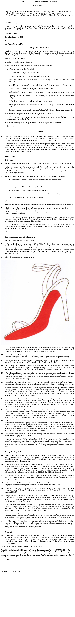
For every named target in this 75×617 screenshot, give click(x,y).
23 (2, 488)
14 (2, 382)
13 (2, 373)
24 (2, 495)
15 (2, 399)
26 (2, 514)
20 (2, 464)
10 (2, 355)
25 (2, 505)
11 (2, 360)
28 (2, 535)
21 (2, 475)
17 (2, 421)
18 (2, 434)
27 (2, 521)
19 (2, 455)
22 (2, 483)
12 (2, 366)
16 (2, 410)
